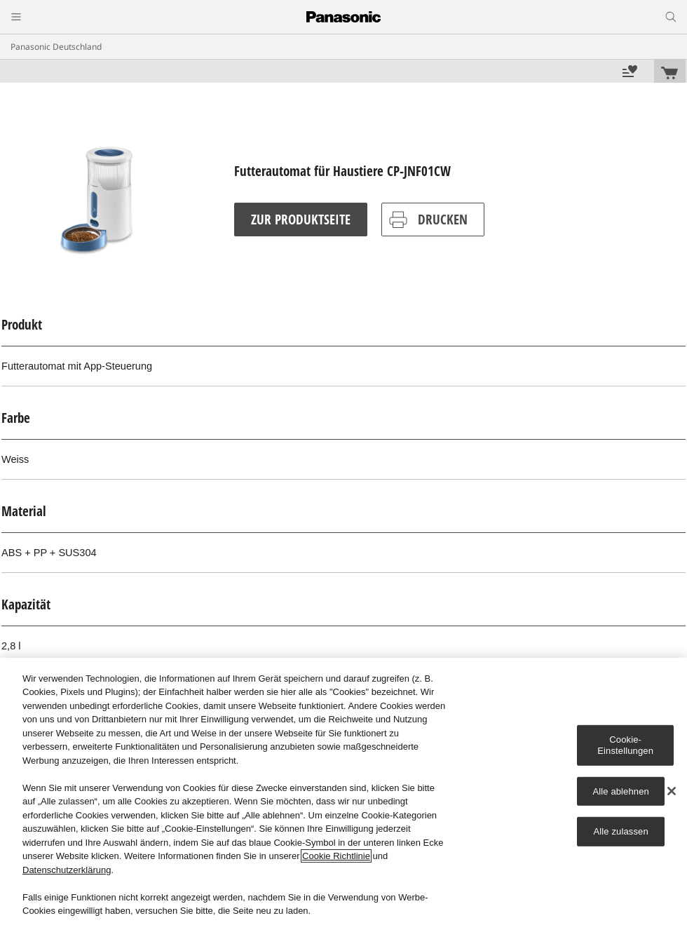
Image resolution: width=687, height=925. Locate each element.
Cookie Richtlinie (336, 856)
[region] (343, 791)
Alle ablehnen (620, 790)
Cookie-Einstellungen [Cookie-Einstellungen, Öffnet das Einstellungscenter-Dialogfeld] (625, 745)
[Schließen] (671, 791)
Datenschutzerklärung (66, 870)
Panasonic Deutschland (56, 47)
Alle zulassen (621, 831)
